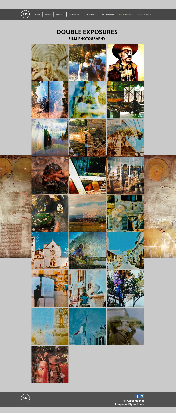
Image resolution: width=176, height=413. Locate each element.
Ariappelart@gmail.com (129, 404)
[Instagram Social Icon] (142, 396)
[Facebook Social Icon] (137, 396)
